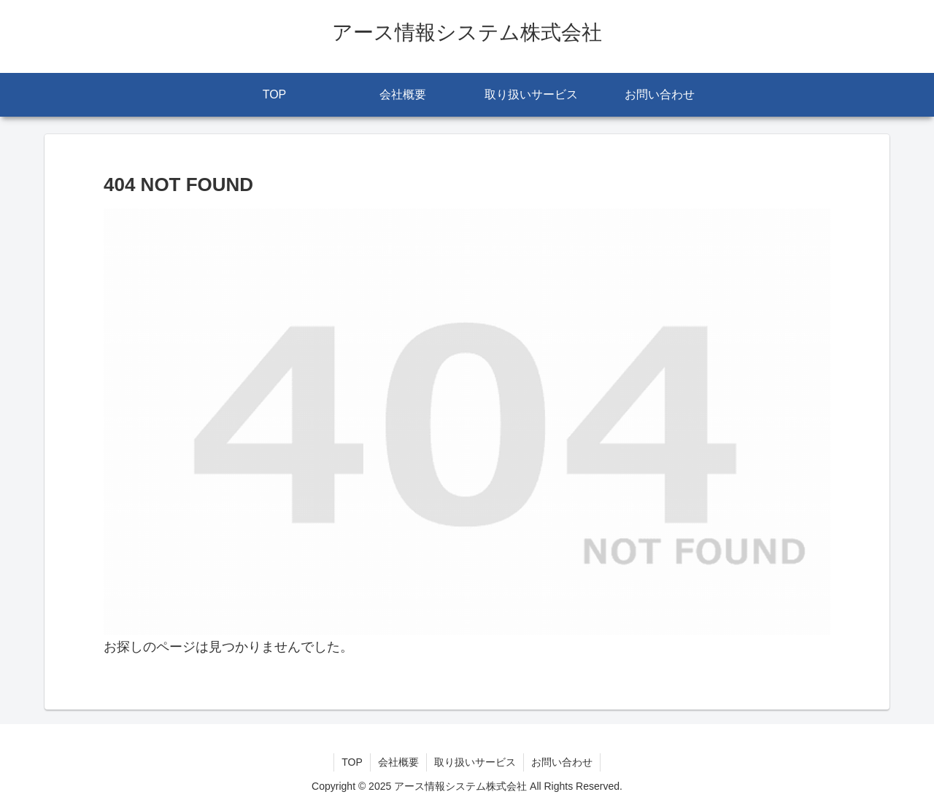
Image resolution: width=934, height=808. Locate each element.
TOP (352, 762)
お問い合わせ (562, 762)
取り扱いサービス (475, 762)
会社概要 (398, 762)
